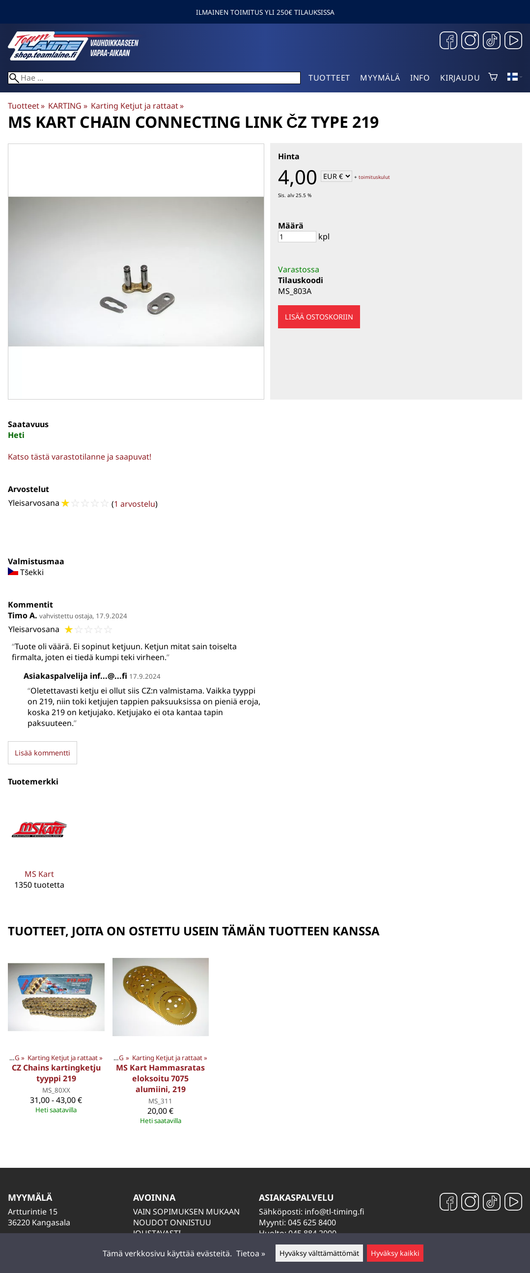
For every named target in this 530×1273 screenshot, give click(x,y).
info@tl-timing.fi (334, 1211)
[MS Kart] (39, 851)
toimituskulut (374, 177)
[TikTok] (492, 41)
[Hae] (154, 78)
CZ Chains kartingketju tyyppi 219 (56, 1073)
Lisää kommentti (42, 752)
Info (420, 77)
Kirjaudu (460, 77)
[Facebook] (448, 41)
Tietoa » (250, 1253)
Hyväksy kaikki (395, 1253)
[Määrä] (297, 236)
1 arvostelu (134, 503)
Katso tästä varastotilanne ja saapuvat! (79, 456)
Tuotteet (329, 77)
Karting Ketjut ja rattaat (137, 105)
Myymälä (380, 77)
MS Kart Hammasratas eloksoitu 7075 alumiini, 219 (160, 1078)
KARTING (67, 105)
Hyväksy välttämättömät (319, 1253)
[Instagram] (470, 41)
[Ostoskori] (493, 77)
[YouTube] (513, 41)
